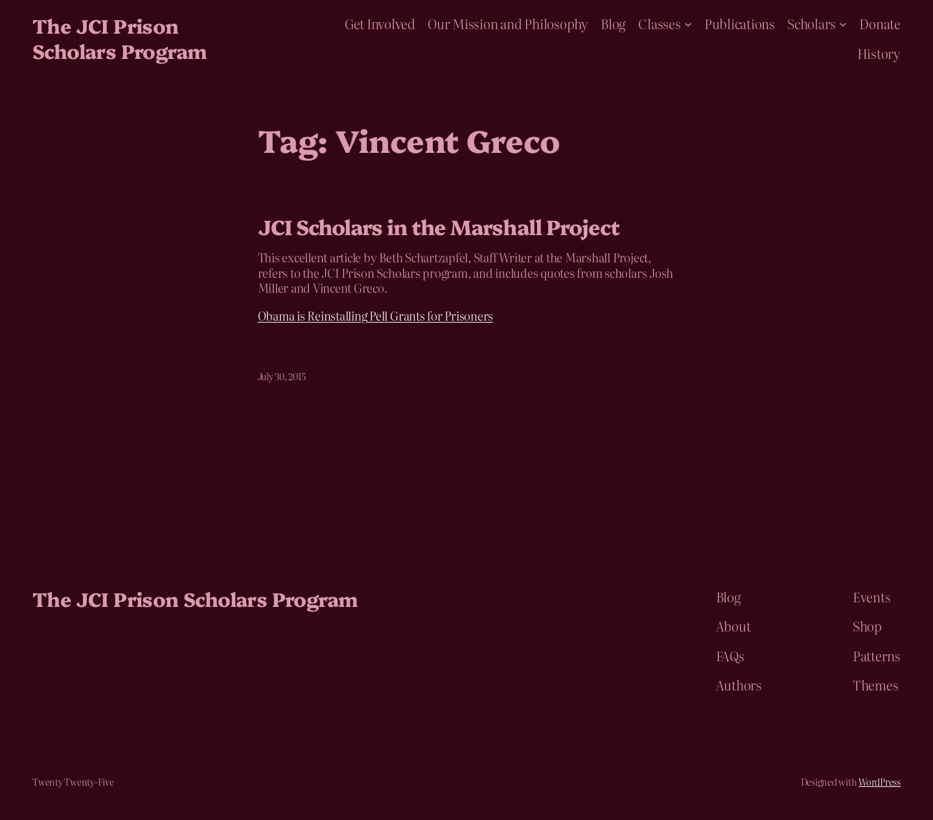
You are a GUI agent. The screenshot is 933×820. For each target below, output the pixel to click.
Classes (659, 23)
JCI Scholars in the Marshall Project (438, 226)
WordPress (879, 781)
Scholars (811, 23)
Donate (880, 23)
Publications (739, 23)
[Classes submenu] (688, 23)
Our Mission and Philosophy (508, 23)
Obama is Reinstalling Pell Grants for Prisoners (376, 316)
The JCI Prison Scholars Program (119, 38)
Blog (613, 23)
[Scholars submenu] (843, 23)
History (879, 53)
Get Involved (380, 23)
